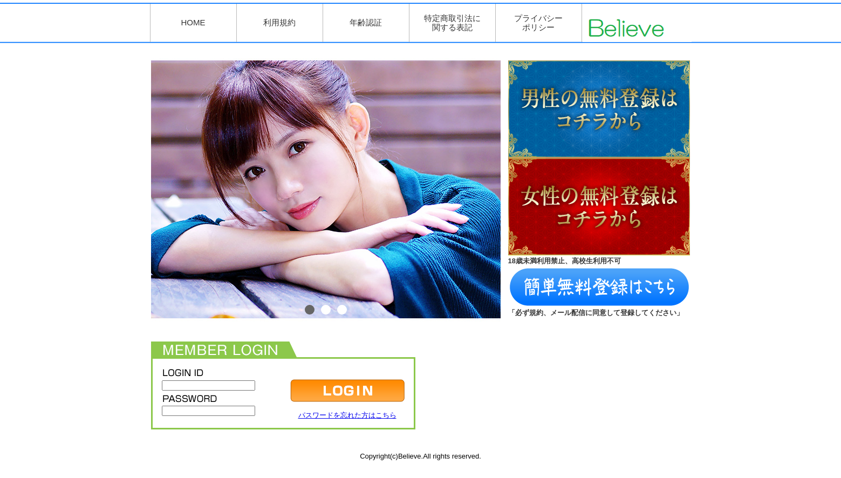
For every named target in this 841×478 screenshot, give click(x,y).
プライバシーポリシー (538, 22)
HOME (193, 22)
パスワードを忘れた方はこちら (347, 415)
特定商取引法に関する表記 (452, 22)
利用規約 (279, 22)
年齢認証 (366, 22)
